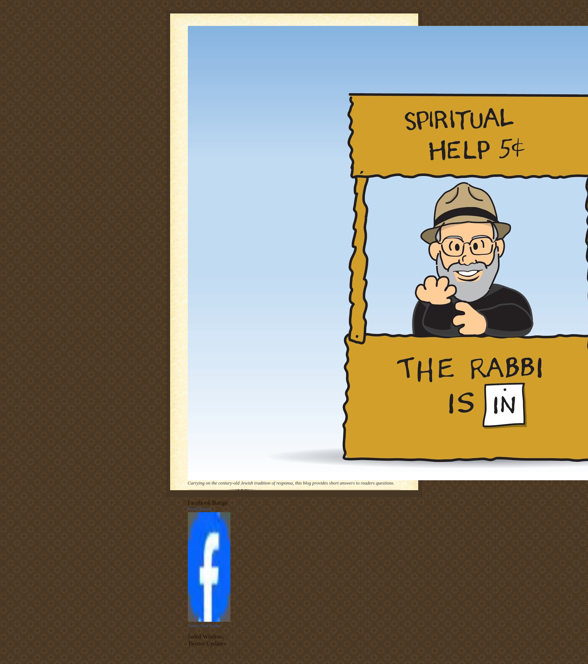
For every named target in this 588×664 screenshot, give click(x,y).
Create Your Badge (204, 626)
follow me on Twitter (224, 654)
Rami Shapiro (200, 509)
